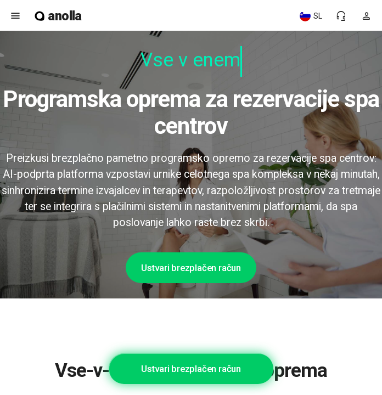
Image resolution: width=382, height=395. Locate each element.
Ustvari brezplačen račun (191, 267)
